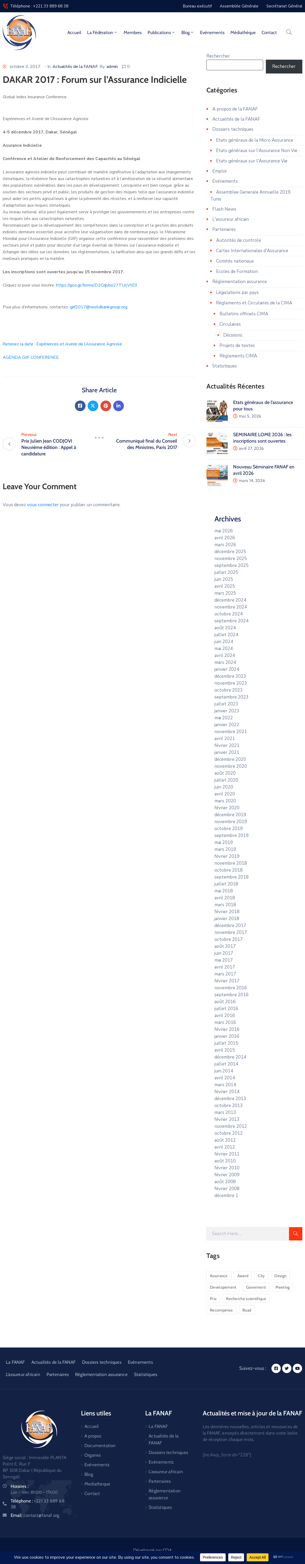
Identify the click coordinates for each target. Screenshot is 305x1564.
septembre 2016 (231, 995)
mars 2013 (225, 1112)
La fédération (102, 32)
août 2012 (225, 1140)
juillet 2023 (226, 704)
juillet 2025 (226, 572)
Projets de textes (237, 345)
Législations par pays (237, 292)
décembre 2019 (230, 815)
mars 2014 (225, 1085)
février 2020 (226, 808)
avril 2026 (224, 538)
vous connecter (43, 505)
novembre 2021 (230, 732)
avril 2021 (224, 739)
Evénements (212, 32)
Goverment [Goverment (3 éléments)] (256, 1287)
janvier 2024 (226, 669)
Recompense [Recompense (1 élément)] (221, 1310)
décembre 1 (226, 1196)
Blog (187, 32)
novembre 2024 (230, 607)
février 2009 (226, 1175)
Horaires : (20, 1486)
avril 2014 (224, 1078)
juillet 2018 (226, 884)
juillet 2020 (226, 780)
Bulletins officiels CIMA (243, 314)
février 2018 (226, 912)
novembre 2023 (230, 683)
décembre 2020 (230, 759)
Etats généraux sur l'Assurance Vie (251, 161)
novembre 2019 (230, 822)
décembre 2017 (230, 925)
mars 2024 (225, 662)
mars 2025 (225, 593)
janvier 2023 (226, 711)
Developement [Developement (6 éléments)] (223, 1287)
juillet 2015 (226, 1043)
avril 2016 (224, 1015)
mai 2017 (223, 960)
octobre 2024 (228, 614)
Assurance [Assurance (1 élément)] (219, 1275)
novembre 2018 (230, 863)
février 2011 (226, 1154)
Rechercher (218, 56)
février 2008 (226, 1189)
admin (112, 67)
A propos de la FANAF (235, 109)
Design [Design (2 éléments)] (280, 1275)
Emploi (219, 171)
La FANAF (15, 1362)
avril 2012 (224, 1147)
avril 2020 (224, 794)
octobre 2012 (228, 1133)
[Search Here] (247, 1233)
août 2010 (225, 1161)
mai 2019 (223, 842)
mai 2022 (223, 718)
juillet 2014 (226, 1064)
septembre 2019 (231, 835)
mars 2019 (225, 849)
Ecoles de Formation (237, 271)
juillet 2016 (226, 1009)
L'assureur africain (230, 219)
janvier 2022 (226, 725)
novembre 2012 (230, 1126)
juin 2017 (223, 953)
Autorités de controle (238, 240)
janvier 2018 (226, 919)
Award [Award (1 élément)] (243, 1275)
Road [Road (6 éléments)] (246, 1310)
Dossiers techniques (232, 129)
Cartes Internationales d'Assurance (252, 251)
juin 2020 (223, 787)
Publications (162, 32)
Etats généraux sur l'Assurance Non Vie (256, 151)
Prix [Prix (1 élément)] (213, 1298)
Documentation (100, 1445)
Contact (269, 32)
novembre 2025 (230, 559)
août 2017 (225, 946)
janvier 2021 (226, 752)
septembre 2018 (231, 877)
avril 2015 (224, 1050)
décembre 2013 (230, 1099)
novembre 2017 (230, 932)
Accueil (74, 32)
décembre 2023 (230, 676)
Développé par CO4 (152, 1550)
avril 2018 (224, 898)
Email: (35, 1515)
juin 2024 (223, 642)
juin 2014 (223, 1071)
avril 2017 (224, 967)
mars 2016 (225, 1022)
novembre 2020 (230, 766)
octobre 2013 (228, 1105)
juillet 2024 (226, 635)
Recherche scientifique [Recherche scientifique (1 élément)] (246, 1298)
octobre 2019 (228, 829)
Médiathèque (243, 32)
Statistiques (224, 366)
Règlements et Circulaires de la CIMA (254, 303)
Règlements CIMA (238, 356)
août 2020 (225, 773)
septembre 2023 (231, 697)
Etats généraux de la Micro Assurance (254, 140)
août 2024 (225, 628)
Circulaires (230, 324)
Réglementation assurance (239, 282)
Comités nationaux (235, 261)
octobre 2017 (228, 939)
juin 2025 (223, 579)
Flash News (224, 209)
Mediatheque (97, 1484)
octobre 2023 (228, 690)
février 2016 (226, 1029)
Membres (133, 32)
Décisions (232, 335)
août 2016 (225, 1002)
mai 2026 (223, 531)
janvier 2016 (226, 1036)
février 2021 (226, 745)
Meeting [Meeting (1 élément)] (282, 1287)
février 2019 (226, 856)
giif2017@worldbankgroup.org (98, 307)
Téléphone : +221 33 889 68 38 (39, 6)
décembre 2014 (230, 1057)
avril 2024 (224, 655)
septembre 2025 (231, 565)
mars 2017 (225, 974)
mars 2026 (225, 545)
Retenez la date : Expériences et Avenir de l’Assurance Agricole (62, 344)
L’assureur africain (23, 1374)
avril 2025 (224, 586)
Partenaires (224, 229)
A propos (92, 1436)
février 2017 (226, 981)
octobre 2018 (228, 870)
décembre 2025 (230, 552)
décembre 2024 (230, 600)
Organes (92, 1455)
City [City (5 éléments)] (261, 1275)
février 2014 (226, 1092)
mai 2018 (223, 891)
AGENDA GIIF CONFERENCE (31, 357)
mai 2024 (223, 649)
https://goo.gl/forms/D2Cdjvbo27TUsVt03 (96, 285)
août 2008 (225, 1182)
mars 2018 (225, 905)
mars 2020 (225, 801)
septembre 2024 (231, 621)
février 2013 (226, 1119)
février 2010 (226, 1168)
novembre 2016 (230, 988)
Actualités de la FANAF (75, 67)
